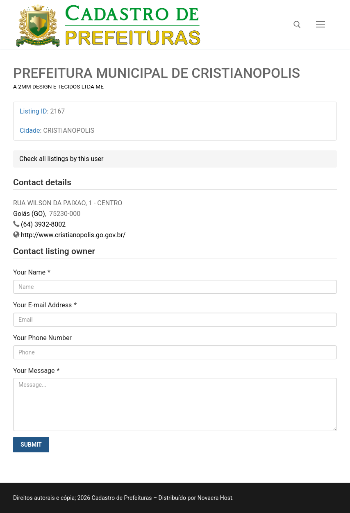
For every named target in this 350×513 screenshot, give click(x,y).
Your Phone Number (42, 338)
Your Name (31, 272)
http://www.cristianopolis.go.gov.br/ (73, 235)
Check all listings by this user (61, 159)
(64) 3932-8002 (43, 224)
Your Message (36, 371)
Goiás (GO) (29, 214)
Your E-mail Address (45, 305)
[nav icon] (320, 24)
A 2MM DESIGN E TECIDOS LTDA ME (58, 86)
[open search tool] (297, 24)
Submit (31, 444)
